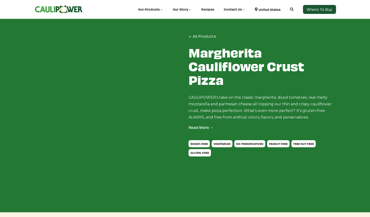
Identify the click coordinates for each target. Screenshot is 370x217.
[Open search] (287, 9)
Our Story (182, 9)
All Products (202, 36)
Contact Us (234, 9)
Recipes (207, 9)
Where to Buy (319, 9)
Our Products (150, 9)
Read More (199, 127)
